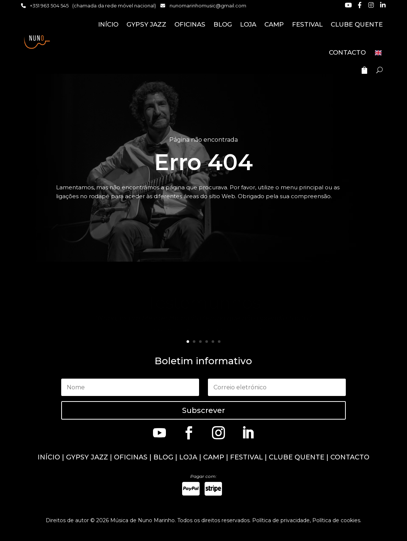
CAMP (274, 24)
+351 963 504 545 (49, 5)
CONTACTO (347, 52)
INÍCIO (108, 24)
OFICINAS (189, 24)
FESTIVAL (307, 24)
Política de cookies (336, 520)
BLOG (222, 24)
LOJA (248, 24)
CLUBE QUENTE (357, 24)
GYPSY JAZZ (146, 24)
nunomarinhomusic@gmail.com (208, 5)
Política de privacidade (281, 520)
